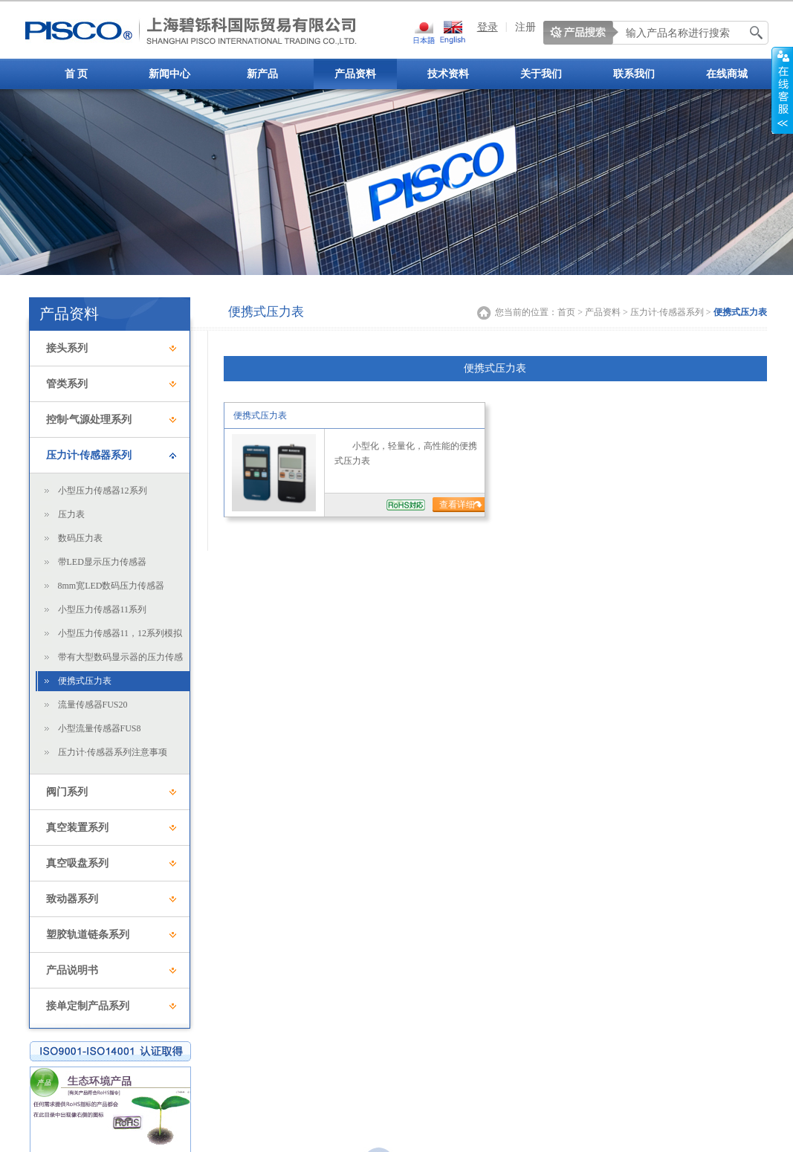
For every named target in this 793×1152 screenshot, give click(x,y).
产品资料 (355, 74)
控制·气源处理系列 (89, 419)
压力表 (71, 514)
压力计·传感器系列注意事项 (112, 752)
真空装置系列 (77, 827)
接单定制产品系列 (87, 1006)
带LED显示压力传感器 (102, 562)
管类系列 (67, 383)
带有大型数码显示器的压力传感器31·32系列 (120, 659)
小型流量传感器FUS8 (99, 728)
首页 (566, 312)
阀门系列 (67, 791)
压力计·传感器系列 (89, 455)
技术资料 (448, 74)
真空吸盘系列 (77, 863)
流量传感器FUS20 (93, 704)
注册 (525, 27)
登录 (487, 27)
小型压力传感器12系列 (102, 490)
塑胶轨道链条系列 (87, 934)
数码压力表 (80, 538)
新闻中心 (169, 74)
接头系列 (67, 348)
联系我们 (634, 74)
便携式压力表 (84, 681)
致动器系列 (72, 899)
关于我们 (541, 74)
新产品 (262, 74)
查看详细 (458, 504)
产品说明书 (72, 970)
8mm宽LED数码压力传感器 (111, 585)
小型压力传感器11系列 (102, 609)
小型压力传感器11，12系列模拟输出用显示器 (120, 636)
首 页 (76, 74)
